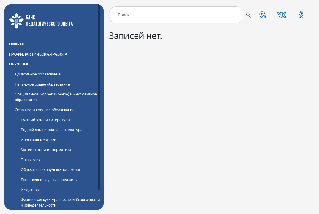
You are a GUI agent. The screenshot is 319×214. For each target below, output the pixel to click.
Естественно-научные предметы (49, 179)
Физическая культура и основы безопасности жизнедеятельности (60, 202)
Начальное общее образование (42, 84)
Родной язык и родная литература (52, 130)
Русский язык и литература (45, 120)
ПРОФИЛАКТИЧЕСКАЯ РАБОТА (38, 54)
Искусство (30, 190)
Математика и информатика (46, 149)
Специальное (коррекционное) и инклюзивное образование (56, 97)
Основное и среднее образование (45, 110)
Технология (31, 160)
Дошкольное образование (38, 74)
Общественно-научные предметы (50, 169)
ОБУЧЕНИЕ (19, 64)
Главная (16, 44)
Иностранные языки (38, 140)
